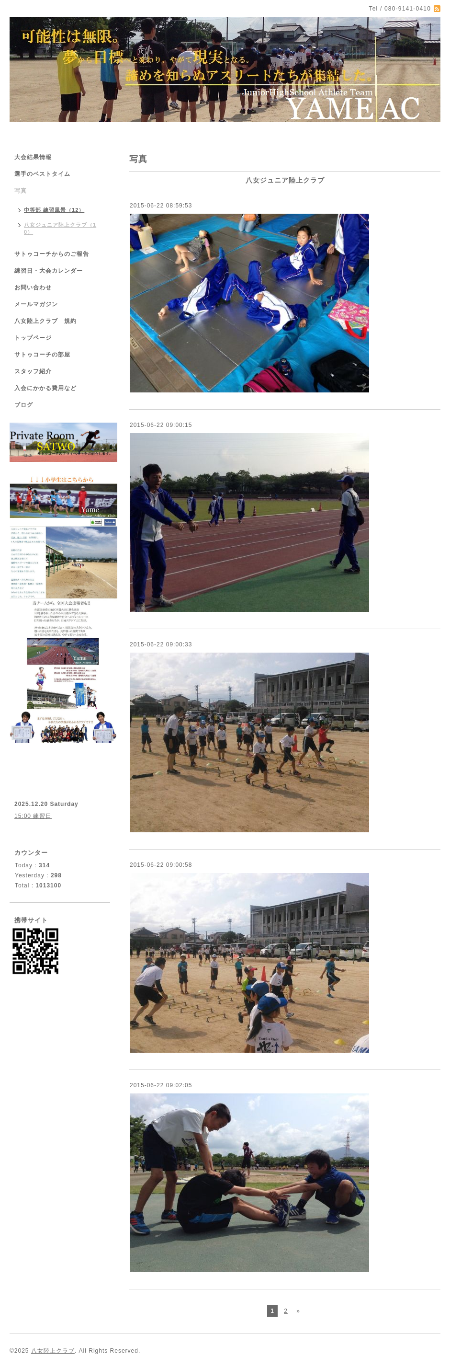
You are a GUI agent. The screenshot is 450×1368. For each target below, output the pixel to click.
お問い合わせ (33, 287)
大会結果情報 (33, 157)
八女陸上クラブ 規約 (45, 321)
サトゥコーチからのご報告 (51, 254)
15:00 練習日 (33, 816)
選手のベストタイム (42, 174)
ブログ (23, 405)
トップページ (33, 337)
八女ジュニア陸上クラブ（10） (60, 228)
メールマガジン (36, 304)
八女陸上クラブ (53, 1350)
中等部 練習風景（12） (54, 210)
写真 (20, 190)
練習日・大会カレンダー (48, 270)
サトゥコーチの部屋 (42, 354)
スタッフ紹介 (33, 371)
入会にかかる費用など (45, 388)
